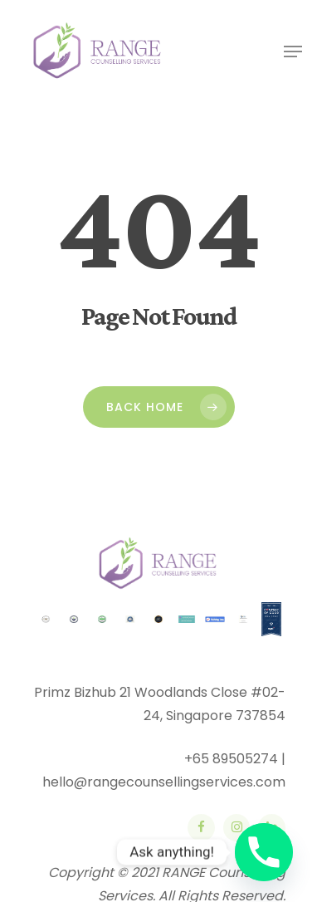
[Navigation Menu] (293, 51)
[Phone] (264, 852)
